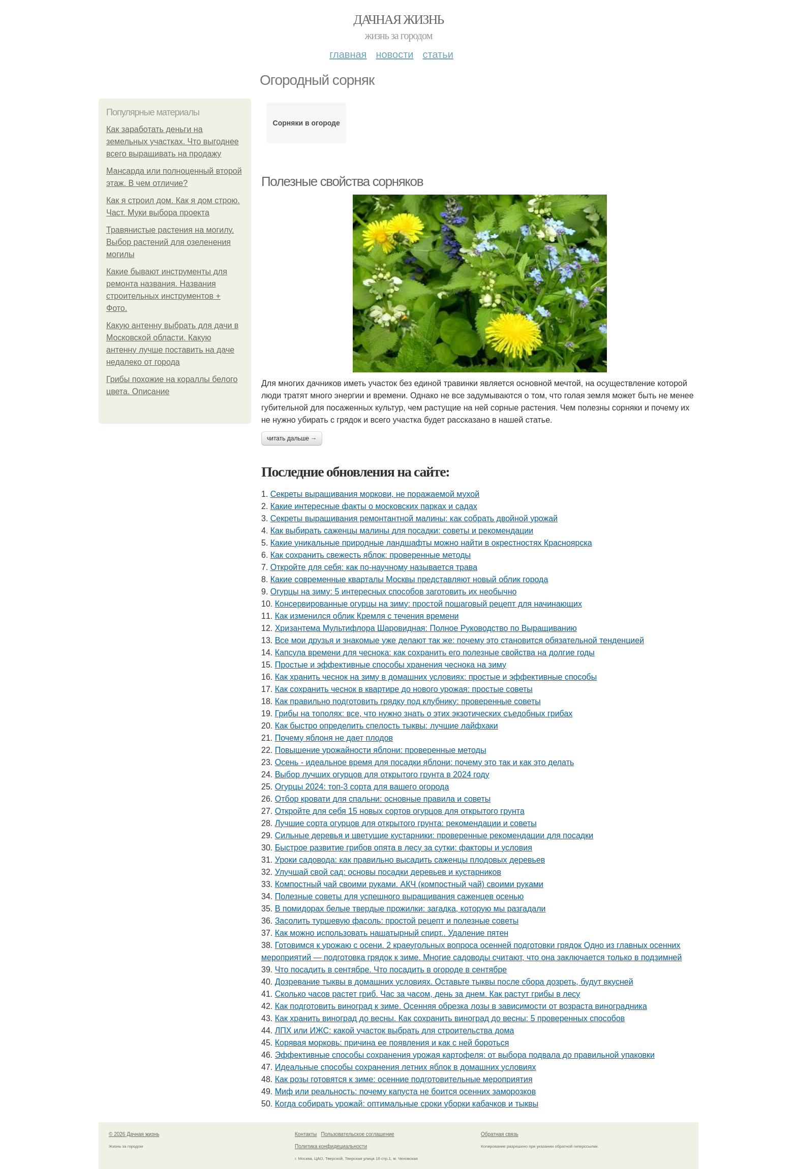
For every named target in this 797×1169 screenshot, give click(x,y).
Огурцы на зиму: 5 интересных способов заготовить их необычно (393, 591)
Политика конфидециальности (331, 1146)
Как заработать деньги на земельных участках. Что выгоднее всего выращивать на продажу (172, 141)
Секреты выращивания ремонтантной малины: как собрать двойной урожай (414, 518)
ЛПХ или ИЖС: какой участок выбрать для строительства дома (394, 1030)
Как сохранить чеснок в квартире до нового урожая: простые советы (404, 689)
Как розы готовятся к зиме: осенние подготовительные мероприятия (404, 1079)
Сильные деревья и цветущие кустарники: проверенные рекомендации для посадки (434, 835)
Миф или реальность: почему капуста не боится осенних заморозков (405, 1091)
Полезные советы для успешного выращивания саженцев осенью (399, 896)
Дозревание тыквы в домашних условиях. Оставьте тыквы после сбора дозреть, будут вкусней (454, 981)
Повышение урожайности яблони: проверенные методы (380, 750)
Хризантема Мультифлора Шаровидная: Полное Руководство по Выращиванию (426, 628)
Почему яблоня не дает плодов (334, 738)
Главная (347, 54)
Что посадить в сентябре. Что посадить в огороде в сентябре (391, 969)
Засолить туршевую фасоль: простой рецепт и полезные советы (397, 921)
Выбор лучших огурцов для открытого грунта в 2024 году (382, 774)
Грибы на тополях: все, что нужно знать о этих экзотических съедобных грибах (424, 713)
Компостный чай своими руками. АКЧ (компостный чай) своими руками (409, 884)
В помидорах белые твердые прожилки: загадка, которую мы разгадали (410, 908)
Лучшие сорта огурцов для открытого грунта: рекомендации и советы (406, 823)
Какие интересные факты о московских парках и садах (373, 506)
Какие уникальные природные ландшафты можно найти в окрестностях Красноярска (431, 543)
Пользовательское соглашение (357, 1134)
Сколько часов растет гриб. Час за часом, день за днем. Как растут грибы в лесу (427, 994)
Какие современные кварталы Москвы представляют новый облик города (409, 579)
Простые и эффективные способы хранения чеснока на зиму (390, 664)
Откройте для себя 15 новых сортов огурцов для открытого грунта (400, 811)
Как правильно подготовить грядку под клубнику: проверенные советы (408, 701)
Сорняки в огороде (306, 123)
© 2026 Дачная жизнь (134, 1134)
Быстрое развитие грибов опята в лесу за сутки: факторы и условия (403, 847)
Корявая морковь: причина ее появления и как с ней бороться (392, 1042)
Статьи (437, 54)
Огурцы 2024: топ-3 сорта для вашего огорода (362, 786)
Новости (394, 54)
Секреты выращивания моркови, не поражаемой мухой (374, 494)
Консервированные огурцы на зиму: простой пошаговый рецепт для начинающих (428, 603)
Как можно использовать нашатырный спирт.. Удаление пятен (391, 933)
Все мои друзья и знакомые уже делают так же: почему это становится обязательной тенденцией (459, 640)
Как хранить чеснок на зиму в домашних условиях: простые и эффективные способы (436, 677)
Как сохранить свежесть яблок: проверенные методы (370, 555)
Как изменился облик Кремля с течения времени (367, 616)
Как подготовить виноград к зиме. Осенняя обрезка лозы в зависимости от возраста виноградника (461, 1006)
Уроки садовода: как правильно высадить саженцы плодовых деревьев (410, 860)
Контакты (306, 1134)
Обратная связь (499, 1134)
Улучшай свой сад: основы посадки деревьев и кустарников (388, 872)
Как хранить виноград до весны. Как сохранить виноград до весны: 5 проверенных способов (450, 1018)
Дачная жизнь (398, 19)
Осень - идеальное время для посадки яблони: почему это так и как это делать (424, 762)
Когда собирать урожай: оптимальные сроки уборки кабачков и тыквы (407, 1103)
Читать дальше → (292, 438)
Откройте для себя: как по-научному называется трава (373, 567)
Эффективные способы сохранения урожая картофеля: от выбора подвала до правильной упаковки (465, 1055)
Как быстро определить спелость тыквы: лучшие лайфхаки (386, 725)
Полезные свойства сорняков (342, 181)
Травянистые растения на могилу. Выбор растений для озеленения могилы (170, 242)
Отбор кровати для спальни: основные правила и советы (383, 799)
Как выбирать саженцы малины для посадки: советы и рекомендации (401, 530)
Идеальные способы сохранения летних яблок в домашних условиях (405, 1067)
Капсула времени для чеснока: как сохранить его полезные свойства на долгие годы (435, 652)
